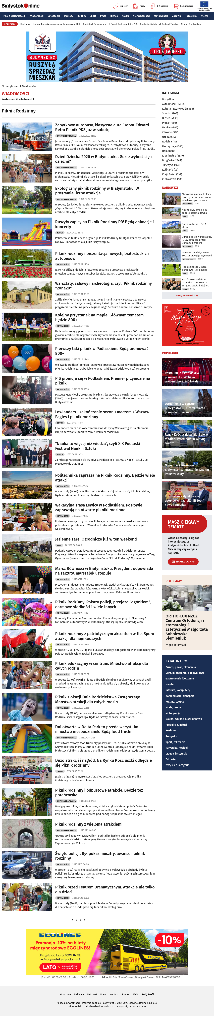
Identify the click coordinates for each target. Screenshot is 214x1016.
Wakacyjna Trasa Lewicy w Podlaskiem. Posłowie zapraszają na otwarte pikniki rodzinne (98, 507)
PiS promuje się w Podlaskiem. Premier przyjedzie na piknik (102, 381)
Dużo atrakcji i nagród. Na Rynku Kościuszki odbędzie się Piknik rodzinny (103, 763)
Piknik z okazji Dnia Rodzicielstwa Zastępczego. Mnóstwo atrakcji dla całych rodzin (98, 699)
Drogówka (168, 160)
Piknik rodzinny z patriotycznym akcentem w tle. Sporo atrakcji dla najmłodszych (104, 636)
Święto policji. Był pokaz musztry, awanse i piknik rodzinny (100, 856)
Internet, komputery (178, 690)
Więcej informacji (176, 644)
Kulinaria (167, 169)
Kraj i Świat (169, 174)
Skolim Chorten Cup (191, 24)
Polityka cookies (91, 1002)
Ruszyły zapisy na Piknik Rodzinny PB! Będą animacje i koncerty (104, 224)
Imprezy (120, 6)
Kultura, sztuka (175, 701)
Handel (170, 684)
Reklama (171, 730)
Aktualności (63, 264)
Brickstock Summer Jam (94, 24)
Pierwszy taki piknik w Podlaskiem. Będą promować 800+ (101, 351)
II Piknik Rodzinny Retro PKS (123, 24)
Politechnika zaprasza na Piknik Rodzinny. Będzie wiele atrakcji (105, 478)
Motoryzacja (161, 15)
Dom (59, 545)
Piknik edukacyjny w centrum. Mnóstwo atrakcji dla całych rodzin (101, 666)
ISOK (135, 994)
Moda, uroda (173, 707)
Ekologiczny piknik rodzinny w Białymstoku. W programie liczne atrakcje (97, 191)
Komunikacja (183, 6)
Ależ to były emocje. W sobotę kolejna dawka (194, 211)
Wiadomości (36, 15)
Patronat (92, 994)
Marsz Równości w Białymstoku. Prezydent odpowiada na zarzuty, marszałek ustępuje (104, 571)
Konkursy (25, 24)
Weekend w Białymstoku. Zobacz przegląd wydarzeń (197, 254)
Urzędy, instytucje (176, 753)
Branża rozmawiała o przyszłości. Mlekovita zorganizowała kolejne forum (194, 282)
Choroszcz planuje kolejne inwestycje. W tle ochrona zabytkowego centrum (197, 197)
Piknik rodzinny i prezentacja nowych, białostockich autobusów (102, 256)
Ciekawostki (169, 179)
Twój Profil (148, 994)
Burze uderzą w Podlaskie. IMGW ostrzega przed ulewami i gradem (197, 239)
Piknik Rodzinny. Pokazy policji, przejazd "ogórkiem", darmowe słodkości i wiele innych (103, 604)
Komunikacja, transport (180, 696)
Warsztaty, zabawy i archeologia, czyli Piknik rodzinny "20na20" (103, 286)
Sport (93, 15)
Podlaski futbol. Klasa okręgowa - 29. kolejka (194, 268)
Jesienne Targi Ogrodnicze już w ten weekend (96, 539)
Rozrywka (171, 736)
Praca (103, 15)
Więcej (205, 15)
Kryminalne (169, 155)
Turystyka (191, 15)
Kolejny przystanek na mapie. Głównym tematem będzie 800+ (99, 317)
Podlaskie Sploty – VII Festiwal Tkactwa (159, 24)
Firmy (139, 6)
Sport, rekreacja (175, 742)
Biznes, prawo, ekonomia (181, 667)
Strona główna (10, 86)
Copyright (108, 1002)
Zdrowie (176, 15)
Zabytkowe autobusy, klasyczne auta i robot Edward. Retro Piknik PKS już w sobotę (102, 127)
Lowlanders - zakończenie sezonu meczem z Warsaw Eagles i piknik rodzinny (102, 414)
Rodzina (167, 141)
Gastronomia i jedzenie (180, 678)
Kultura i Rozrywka (66, 136)
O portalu (65, 994)
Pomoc (126, 994)
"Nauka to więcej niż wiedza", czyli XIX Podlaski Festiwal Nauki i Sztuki (97, 446)
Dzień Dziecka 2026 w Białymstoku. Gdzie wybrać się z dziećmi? (103, 159)
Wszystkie (168, 99)
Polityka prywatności (68, 1002)
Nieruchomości (141, 15)
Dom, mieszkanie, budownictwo (185, 672)
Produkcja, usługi (176, 724)
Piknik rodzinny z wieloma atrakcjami (89, 824)
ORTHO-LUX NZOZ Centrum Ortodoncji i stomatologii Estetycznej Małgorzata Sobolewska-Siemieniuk (187, 627)
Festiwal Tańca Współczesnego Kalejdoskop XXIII (56, 24)
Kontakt (114, 994)
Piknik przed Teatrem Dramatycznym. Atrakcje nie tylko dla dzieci (105, 889)
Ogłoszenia (159, 6)
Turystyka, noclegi (177, 747)
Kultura (81, 15)
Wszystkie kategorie (177, 765)
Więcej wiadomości (185, 295)
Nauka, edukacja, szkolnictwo (184, 719)
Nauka (125, 15)
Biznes (114, 15)
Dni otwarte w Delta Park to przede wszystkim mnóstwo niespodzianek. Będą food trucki (96, 729)
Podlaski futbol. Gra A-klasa (194, 226)
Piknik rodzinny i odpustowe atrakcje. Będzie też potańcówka (99, 792)
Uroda (166, 136)
